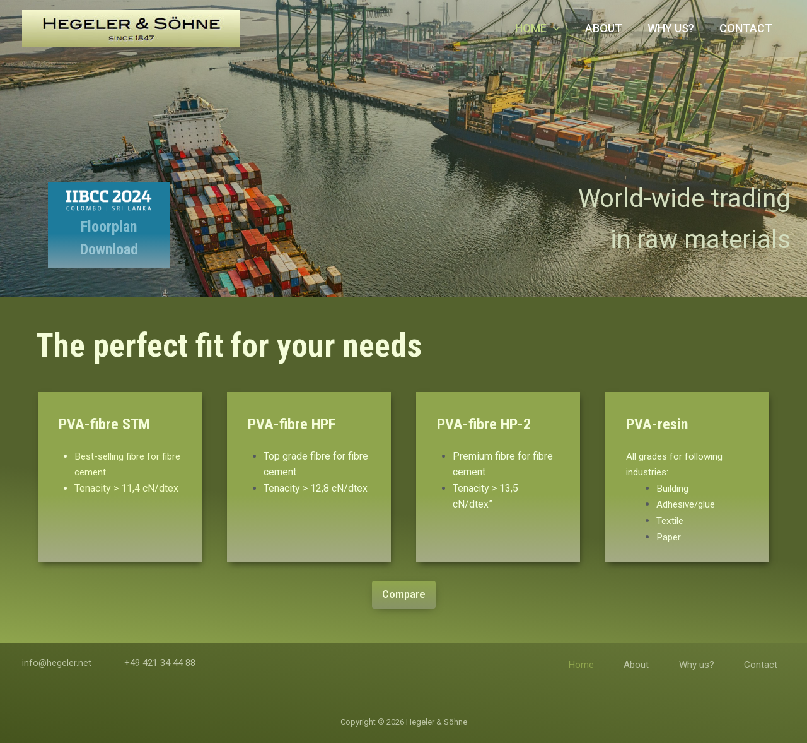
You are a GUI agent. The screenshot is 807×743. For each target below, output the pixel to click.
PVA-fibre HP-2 (484, 424)
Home (515, 28)
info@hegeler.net (57, 663)
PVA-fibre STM (104, 424)
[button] (404, 595)
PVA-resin (657, 424)
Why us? (661, 28)
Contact (742, 28)
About (588, 28)
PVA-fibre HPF (291, 424)
